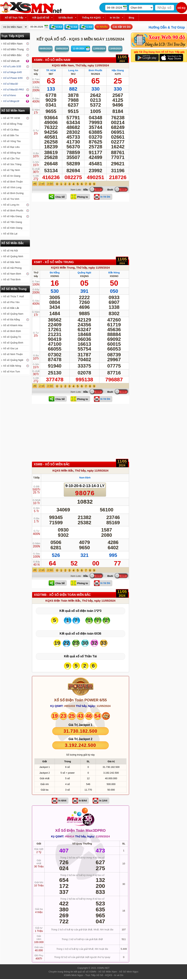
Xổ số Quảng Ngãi (13, 360)
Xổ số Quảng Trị (12, 336)
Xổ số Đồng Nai (12, 152)
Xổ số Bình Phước (13, 210)
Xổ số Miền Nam (13, 43)
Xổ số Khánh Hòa (12, 325)
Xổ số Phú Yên (11, 302)
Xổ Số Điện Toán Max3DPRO (80, 830)
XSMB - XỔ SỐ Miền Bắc (52, 464)
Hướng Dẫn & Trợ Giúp (167, 27)
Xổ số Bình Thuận (13, 181)
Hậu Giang (118, 70)
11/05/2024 (104, 705)
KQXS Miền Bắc (62, 470)
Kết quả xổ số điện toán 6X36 (80, 633)
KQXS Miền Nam (63, 65)
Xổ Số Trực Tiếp (14, 17)
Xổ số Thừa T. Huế (13, 296)
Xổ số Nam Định (12, 273)
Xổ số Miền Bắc (12, 55)
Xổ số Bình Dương (13, 193)
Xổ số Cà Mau (11, 129)
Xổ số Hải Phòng (12, 268)
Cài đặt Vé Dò (122, 26)
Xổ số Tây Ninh (11, 170)
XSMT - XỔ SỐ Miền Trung (54, 262)
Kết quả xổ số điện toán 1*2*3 (80, 610)
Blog (131, 17)
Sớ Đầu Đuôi (65, 17)
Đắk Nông (114, 272)
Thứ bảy (80, 65)
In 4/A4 (62, 800)
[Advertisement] (80, 231)
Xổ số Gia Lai (10, 348)
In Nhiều (102, 26)
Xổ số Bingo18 (11, 101)
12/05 (99, 48)
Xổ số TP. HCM (11, 118)
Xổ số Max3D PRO (13, 89)
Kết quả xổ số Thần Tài (80, 656)
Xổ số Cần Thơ (11, 158)
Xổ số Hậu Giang (12, 216)
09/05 (45, 48)
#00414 (69, 836)
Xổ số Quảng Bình (13, 342)
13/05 (115, 48)
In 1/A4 (103, 800)
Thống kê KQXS (91, 17)
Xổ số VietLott (11, 60)
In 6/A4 (83, 800)
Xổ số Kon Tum (11, 371)
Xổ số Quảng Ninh (13, 256)
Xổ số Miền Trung (13, 49)
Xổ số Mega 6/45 (12, 72)
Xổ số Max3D (10, 83)
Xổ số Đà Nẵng (11, 319)
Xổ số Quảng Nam (13, 313)
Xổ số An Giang (11, 175)
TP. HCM (51, 70)
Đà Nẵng (55, 272)
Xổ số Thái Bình (12, 279)
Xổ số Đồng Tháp (12, 123)
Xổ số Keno (9, 95)
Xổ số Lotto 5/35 (12, 66)
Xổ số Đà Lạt (10, 233)
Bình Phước (95, 70)
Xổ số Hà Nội (10, 250)
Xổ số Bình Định (12, 331)
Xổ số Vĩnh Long (12, 187)
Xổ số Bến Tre (11, 135)
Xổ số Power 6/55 (13, 78)
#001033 (69, 705)
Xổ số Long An (11, 204)
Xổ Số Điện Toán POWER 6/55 (80, 700)
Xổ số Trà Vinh (11, 199)
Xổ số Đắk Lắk (11, 308)
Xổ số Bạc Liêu (11, 147)
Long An (73, 70)
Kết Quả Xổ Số (40, 17)
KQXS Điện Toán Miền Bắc (62, 600)
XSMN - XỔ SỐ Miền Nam (52, 60)
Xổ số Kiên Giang (12, 227)
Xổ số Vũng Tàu (12, 141)
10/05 (62, 48)
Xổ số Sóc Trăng (12, 164)
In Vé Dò (115, 17)
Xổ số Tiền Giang (12, 222)
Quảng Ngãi (84, 272)
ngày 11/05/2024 (98, 65)
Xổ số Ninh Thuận (13, 354)
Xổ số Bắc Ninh (11, 262)
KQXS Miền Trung (63, 267)
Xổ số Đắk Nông (12, 365)
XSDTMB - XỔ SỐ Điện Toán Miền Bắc (62, 594)
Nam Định (85, 477)
